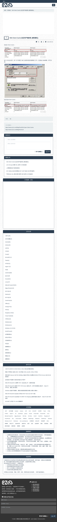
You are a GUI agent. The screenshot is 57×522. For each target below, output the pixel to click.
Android (16, 411)
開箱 (41, 423)
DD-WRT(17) (8, 257)
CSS (30, 411)
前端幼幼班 (17, 423)
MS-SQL (24, 416)
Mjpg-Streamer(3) (9, 288)
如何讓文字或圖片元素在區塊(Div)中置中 (15, 379)
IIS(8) (6, 269)
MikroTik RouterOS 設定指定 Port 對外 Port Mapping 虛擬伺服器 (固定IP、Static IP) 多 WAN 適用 (28, 397)
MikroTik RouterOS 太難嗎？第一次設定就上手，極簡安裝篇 (20, 382)
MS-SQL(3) (8, 291)
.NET (6, 411)
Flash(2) (7, 260)
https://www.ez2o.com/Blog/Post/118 (15, 129)
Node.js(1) (7, 294)
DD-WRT (34, 411)
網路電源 (13, 426)
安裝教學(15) (8, 340)
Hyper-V (11, 413)
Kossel (30, 413)
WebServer (43, 418)
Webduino (37, 418)
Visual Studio (18, 418)
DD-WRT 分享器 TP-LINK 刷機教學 (14, 401)
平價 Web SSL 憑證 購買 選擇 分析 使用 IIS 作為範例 (19, 174)
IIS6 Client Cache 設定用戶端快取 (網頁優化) (23, 10)
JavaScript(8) (8, 272)
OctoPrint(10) (8, 300)
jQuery (25, 413)
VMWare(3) (8, 319)
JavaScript (20, 413)
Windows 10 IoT (8, 421)
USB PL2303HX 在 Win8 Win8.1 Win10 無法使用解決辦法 (19, 369)
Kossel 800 (36, 413)
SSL (13, 418)
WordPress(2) (8, 331)
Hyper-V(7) (8, 266)
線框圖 (23, 426)
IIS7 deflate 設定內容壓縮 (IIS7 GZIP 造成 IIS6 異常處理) (20, 171)
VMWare (25, 418)
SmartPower (7, 418)
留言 (47, 151)
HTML (49, 411)
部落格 (9, 10)
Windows (50, 418)
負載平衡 (24, 423)
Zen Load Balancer (24, 421)
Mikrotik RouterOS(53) (10, 285)
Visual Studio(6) (9, 315)
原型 (32, 423)
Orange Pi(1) (8, 306)
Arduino (21, 411)
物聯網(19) (8, 346)
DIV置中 (40, 411)
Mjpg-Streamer (18, 416)
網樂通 (18, 426)
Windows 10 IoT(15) (10, 328)
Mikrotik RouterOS (9, 416)
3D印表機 (11, 411)
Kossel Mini (42, 413)
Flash (45, 411)
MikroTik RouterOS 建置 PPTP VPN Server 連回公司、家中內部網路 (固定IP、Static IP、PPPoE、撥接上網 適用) (27, 386)
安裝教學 (43, 421)
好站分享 (37, 421)
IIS (38, 41)
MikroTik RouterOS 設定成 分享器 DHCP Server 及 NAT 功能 (20, 393)
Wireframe (16, 421)
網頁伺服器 (7, 426)
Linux (48, 413)
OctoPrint (40, 416)
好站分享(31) (8, 337)
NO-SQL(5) (8, 297)
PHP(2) (7, 309)
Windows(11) (8, 325)
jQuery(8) (7, 275)
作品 (48, 421)
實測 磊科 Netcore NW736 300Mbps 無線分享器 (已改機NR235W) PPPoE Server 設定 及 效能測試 (28, 375)
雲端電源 (46, 423)
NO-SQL (30, 416)
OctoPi (35, 416)
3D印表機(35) (8, 239)
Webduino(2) (8, 322)
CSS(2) (7, 251)
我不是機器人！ (39, 151)
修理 (28, 423)
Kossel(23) (8, 279)
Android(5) (7, 242)
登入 (4, 1)
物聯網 (6, 423)
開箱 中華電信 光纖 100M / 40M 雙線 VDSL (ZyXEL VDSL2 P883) (21, 372)
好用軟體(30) (8, 334)
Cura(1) (7, 254)
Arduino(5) (7, 245)
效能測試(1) (8, 352)
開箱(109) (7, 356)
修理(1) (7, 349)
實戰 (51, 423)
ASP (26, 411)
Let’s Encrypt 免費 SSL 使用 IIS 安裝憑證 (16, 164)
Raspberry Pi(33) (9, 312)
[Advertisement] (28, 23)
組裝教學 (37, 423)
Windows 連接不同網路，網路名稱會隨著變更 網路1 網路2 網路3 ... (22, 390)
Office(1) (7, 303)
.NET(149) (7, 235)
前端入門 (11, 423)
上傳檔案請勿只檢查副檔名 (13, 168)
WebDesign (30, 418)
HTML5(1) (7, 263)
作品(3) (7, 343)
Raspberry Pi (47, 416)
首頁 (5, 10)
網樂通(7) (7, 359)
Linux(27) (7, 282)
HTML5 (6, 413)
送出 (53, 516)
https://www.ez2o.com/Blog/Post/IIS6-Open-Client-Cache (20, 127)
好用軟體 (32, 421)
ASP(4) (7, 248)
